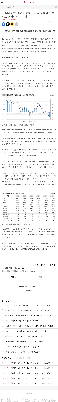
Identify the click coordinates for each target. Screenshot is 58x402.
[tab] (8, 358)
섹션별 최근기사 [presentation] (8, 358)
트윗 (8, 24)
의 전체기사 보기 (44, 265)
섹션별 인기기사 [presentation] (23, 358)
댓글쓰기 (42, 277)
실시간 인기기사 (8, 300)
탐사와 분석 (11, 7)
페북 (3, 24)
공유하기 (56, 7)
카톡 (12, 24)
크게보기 (52, 21)
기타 (16, 24)
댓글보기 (15, 277)
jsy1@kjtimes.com (18, 268)
